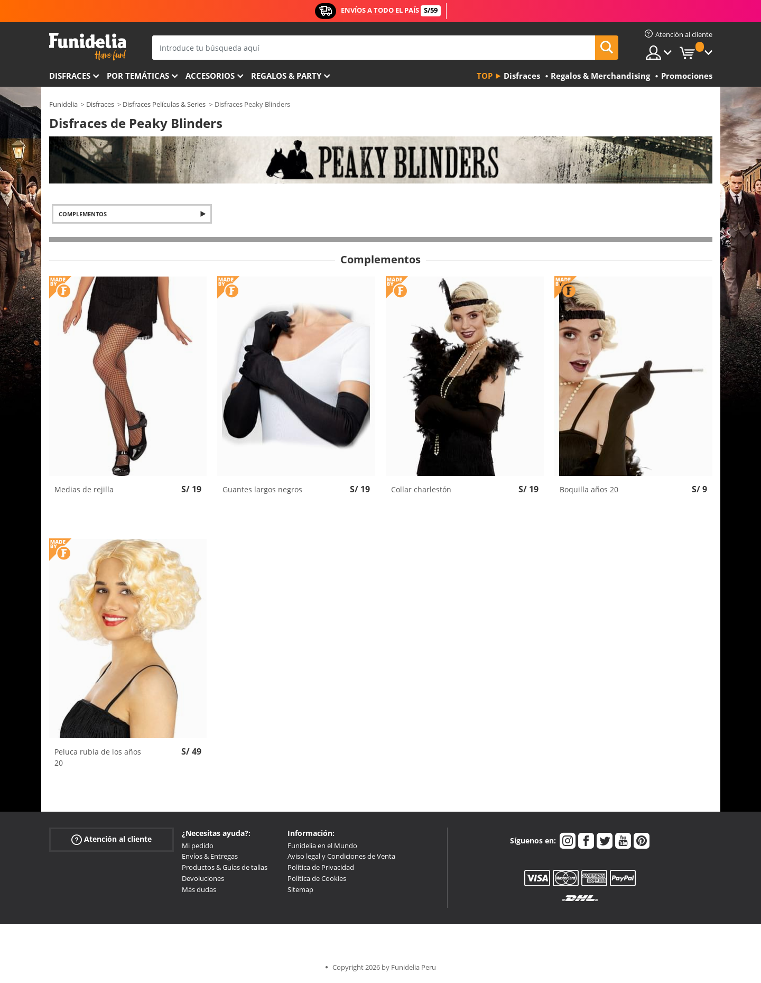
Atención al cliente (111, 838)
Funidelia (63, 104)
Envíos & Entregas (210, 856)
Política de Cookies (316, 878)
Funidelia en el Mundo (322, 845)
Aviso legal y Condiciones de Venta (341, 856)
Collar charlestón (421, 489)
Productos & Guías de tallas (224, 867)
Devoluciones (203, 878)
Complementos (83, 214)
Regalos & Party (286, 75)
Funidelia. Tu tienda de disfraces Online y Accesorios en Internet (87, 47)
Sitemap (300, 889)
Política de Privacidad (320, 867)
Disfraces (69, 75)
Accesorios (210, 75)
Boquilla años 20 (589, 489)
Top (485, 75)
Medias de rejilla (84, 489)
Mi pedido (198, 845)
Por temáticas (138, 75)
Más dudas (199, 889)
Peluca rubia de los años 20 (97, 757)
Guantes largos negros (262, 489)
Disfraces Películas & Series (164, 104)
